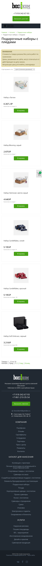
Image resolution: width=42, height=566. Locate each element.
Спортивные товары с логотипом (21, 471)
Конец (27, 363)
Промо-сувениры (21, 494)
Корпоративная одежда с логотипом (21, 491)
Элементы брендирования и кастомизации (21, 481)
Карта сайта (31, 555)
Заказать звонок (21, 404)
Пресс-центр (21, 444)
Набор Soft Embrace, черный (15, 336)
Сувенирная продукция (21, 542)
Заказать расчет (21, 19)
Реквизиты (21, 448)
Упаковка (21, 508)
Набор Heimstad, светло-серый (16, 193)
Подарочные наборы (21, 484)
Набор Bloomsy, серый (12, 145)
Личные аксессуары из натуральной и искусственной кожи (21, 467)
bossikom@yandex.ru (22, 411)
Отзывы (21, 431)
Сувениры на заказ (21, 474)
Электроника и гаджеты (21, 511)
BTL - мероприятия (21, 532)
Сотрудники (21, 438)
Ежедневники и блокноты (21, 514)
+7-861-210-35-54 (21, 397)
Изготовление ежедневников (21, 536)
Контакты (21, 451)
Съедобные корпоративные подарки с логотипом (21, 478)
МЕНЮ (10, 26)
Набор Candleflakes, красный (15, 289)
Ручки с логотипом (21, 498)
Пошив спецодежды (21, 529)
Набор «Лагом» (10, 98)
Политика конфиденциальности (16, 555)
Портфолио (21, 428)
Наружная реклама (21, 526)
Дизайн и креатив (21, 539)
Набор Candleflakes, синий (14, 241)
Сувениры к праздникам (21, 501)
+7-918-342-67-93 (21, 13)
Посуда (21, 488)
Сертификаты (21, 434)
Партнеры (21, 441)
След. (21, 363)
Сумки (21, 504)
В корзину (21, 110)
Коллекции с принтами (21, 463)
